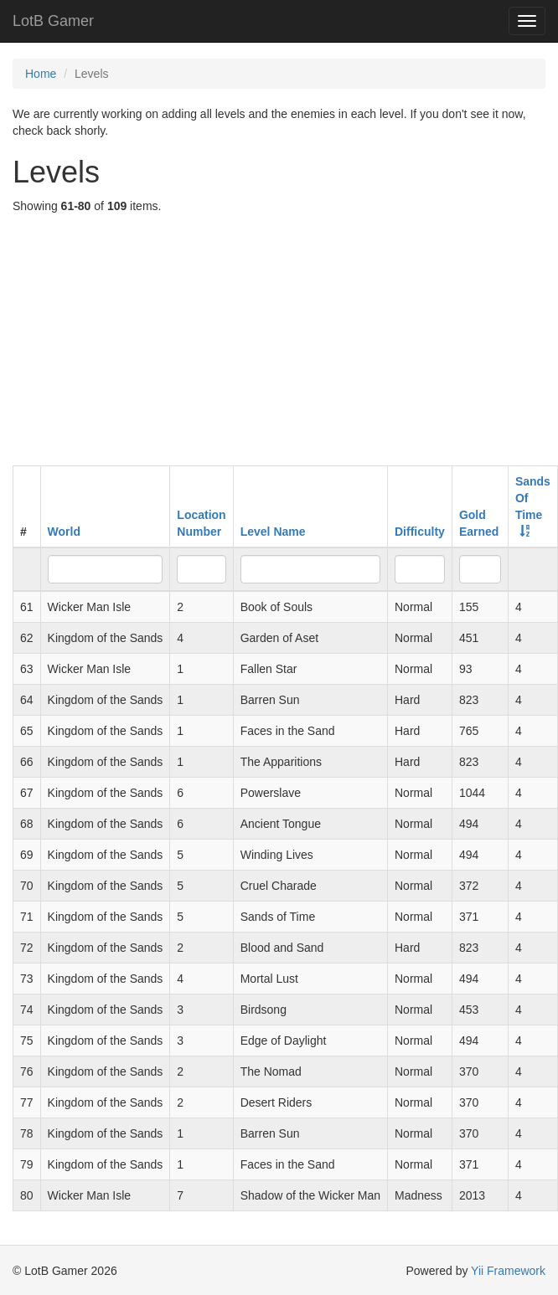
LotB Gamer (53, 21)
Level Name (273, 531)
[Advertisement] (279, 340)
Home (40, 73)
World (64, 531)
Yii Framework (508, 1270)
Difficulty (420, 531)
